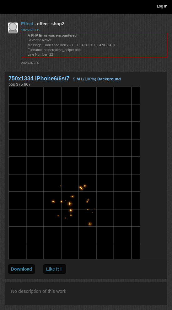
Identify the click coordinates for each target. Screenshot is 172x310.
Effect (27, 23)
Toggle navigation (7, 6)
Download (21, 269)
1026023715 (30, 30)
